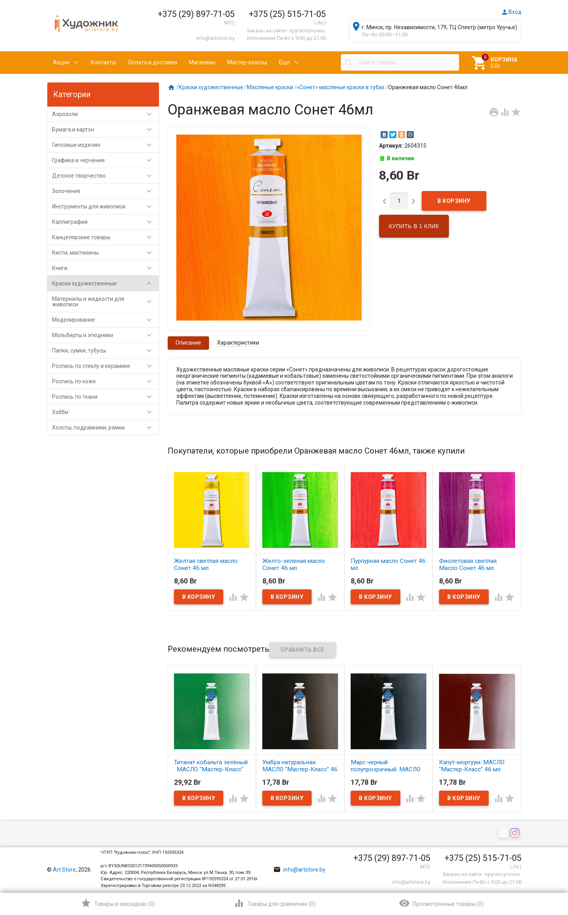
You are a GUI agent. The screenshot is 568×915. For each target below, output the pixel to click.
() (117, 903)
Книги (105, 268)
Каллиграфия (105, 221)
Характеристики (238, 342)
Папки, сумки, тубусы (105, 350)
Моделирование (105, 319)
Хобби (105, 412)
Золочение (105, 191)
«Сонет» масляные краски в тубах (341, 87)
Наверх (535, 877)
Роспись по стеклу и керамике (105, 365)
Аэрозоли (105, 114)
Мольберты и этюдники (105, 335)
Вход (511, 12)
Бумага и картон (105, 129)
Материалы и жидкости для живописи (105, 301)
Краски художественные (105, 283)
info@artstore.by (215, 38)
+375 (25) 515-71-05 (287, 14)
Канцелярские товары (105, 237)
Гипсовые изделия (105, 144)
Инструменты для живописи (105, 206)
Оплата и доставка (152, 62)
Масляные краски (270, 87)
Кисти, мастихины (105, 252)
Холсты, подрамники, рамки (105, 427)
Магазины (202, 62)
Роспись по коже (105, 381)
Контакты (103, 62)
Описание (188, 342)
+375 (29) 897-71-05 (196, 14)
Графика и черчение (105, 160)
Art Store (64, 869)
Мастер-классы (247, 62)
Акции (61, 62)
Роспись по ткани (105, 396)
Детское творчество (105, 175)
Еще (284, 62)
